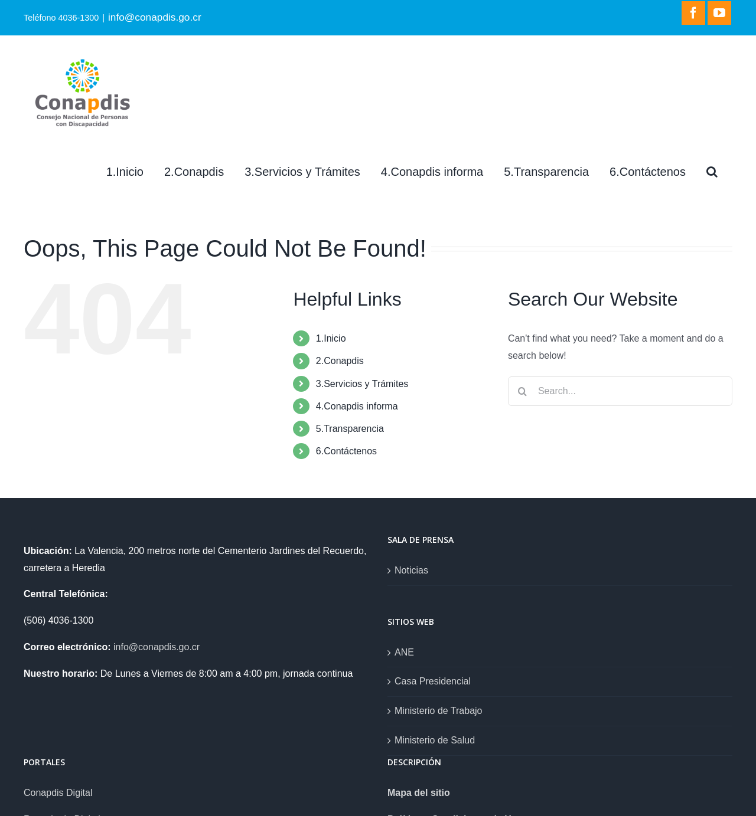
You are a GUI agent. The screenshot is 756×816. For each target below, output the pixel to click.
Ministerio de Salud (435, 740)
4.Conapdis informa (357, 406)
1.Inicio (331, 338)
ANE (404, 652)
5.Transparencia (350, 429)
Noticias (411, 570)
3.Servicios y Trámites (362, 384)
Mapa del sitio (418, 793)
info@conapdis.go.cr (154, 17)
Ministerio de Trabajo (439, 711)
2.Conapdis (340, 361)
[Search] (712, 171)
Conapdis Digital (58, 793)
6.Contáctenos (346, 451)
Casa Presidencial (433, 681)
